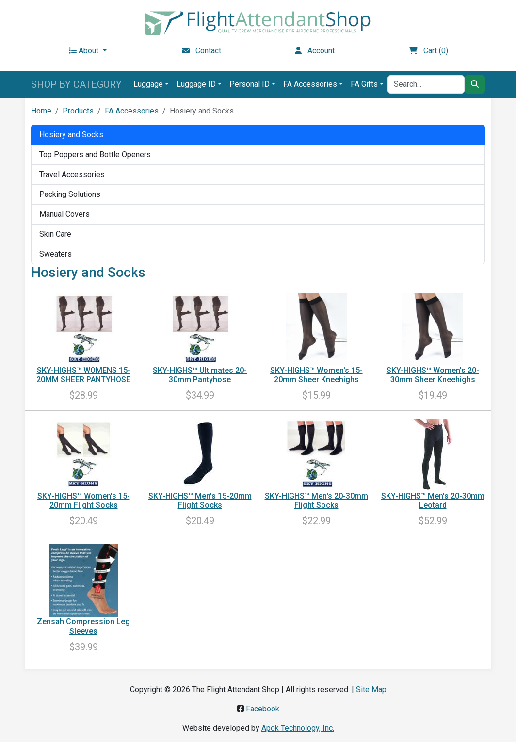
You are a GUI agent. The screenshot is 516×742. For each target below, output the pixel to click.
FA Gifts (364, 84)
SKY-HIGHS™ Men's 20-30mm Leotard (432, 500)
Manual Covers (64, 214)
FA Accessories (310, 84)
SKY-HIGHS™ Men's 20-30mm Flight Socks (316, 500)
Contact (201, 50)
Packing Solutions (69, 194)
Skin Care (55, 234)
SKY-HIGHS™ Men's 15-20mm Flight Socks (200, 500)
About (84, 50)
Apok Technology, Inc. (297, 728)
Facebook (262, 708)
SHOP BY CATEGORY (76, 84)
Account (315, 50)
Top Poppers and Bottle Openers (95, 154)
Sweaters (55, 253)
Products (78, 110)
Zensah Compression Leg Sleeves (83, 626)
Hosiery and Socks (71, 134)
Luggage (148, 84)
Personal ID (249, 84)
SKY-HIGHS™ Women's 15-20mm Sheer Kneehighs (316, 375)
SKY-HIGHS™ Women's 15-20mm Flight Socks (83, 500)
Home (41, 110)
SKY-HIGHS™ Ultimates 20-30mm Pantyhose (200, 375)
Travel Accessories (72, 174)
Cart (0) (428, 50)
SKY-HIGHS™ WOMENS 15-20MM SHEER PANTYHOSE (83, 375)
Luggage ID (196, 84)
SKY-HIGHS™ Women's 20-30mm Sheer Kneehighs (433, 375)
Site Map (371, 689)
